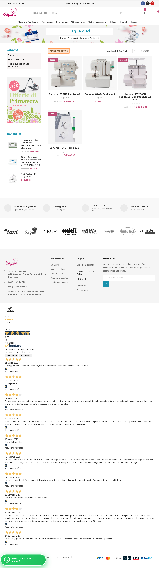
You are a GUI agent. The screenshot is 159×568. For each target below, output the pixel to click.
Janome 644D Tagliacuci (100, 94)
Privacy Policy (83, 271)
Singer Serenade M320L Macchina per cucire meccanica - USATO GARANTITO (31, 161)
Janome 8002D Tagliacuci (64, 94)
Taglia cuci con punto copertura (18, 65)
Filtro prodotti (58, 51)
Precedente (11, 355)
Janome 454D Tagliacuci (64, 148)
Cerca (120, 13)
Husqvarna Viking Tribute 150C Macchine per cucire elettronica (31, 144)
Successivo (25, 355)
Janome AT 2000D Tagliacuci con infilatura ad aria (135, 97)
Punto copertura (16, 59)
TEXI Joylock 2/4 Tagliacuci (29, 175)
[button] (14, 3)
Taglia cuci (64, 97)
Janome (12, 50)
